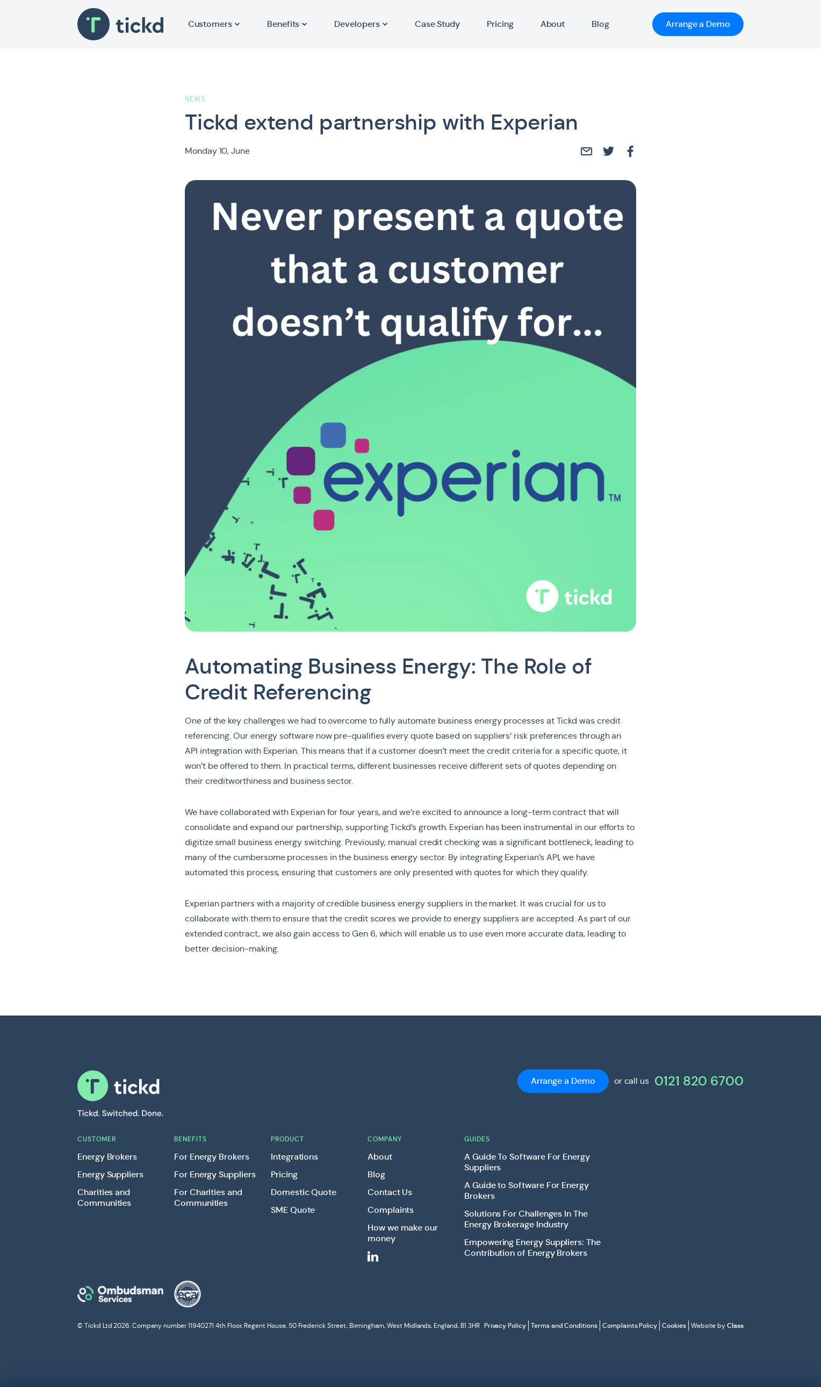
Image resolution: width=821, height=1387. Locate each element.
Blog (376, 1174)
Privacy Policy (505, 1325)
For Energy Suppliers (215, 1174)
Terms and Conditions (564, 1325)
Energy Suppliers (110, 1174)
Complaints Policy (629, 1325)
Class (735, 1325)
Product (287, 1139)
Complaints (391, 1210)
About (380, 1157)
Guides (477, 1139)
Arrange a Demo (698, 24)
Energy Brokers (107, 1157)
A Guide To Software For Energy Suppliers (527, 1162)
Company (385, 1139)
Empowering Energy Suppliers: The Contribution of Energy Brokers (532, 1248)
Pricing (284, 1174)
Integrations (294, 1157)
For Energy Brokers (211, 1157)
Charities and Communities (104, 1198)
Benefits (190, 1139)
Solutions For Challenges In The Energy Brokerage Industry (526, 1219)
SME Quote (293, 1210)
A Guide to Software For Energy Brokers (526, 1191)
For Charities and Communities (208, 1198)
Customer (96, 1139)
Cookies (674, 1325)
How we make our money (403, 1233)
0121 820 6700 (699, 1081)
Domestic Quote (303, 1192)
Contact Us (390, 1192)
